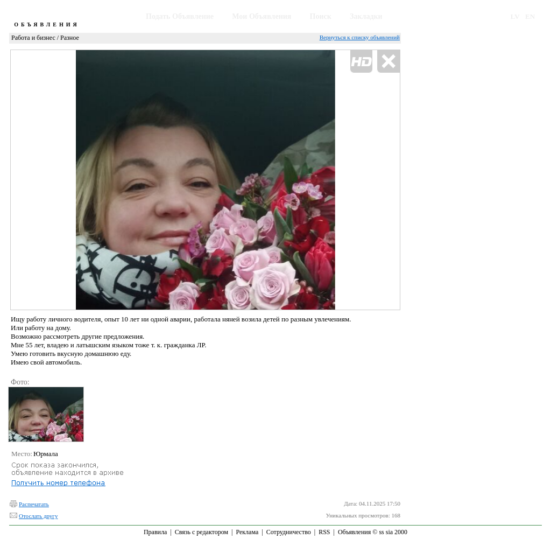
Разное (69, 37)
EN (530, 16)
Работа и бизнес (33, 37)
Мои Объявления (261, 16)
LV (515, 16)
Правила (155, 532)
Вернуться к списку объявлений (360, 37)
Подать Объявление (180, 16)
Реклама (247, 532)
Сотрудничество (288, 532)
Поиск (320, 16)
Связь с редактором (201, 532)
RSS (324, 532)
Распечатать (34, 504)
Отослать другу (38, 516)
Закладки (366, 16)
